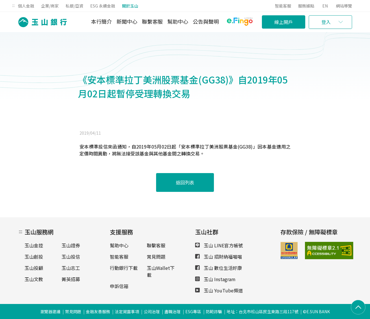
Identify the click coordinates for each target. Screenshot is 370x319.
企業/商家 (50, 6)
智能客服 (283, 6)
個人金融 (26, 6)
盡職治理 (172, 311)
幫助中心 (177, 21)
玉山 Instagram (215, 279)
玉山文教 (34, 279)
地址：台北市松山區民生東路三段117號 (262, 311)
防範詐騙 (214, 311)
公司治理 (152, 311)
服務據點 (306, 6)
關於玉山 (130, 6)
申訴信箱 (119, 286)
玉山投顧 (34, 267)
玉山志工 (71, 267)
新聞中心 (126, 21)
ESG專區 (193, 311)
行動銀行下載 (124, 267)
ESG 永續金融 (102, 6)
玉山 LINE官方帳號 (219, 245)
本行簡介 (101, 21)
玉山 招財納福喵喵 (218, 256)
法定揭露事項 (127, 311)
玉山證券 (71, 245)
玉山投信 (71, 256)
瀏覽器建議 (50, 311)
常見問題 (156, 256)
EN (325, 6)
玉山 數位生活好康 (218, 267)
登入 (326, 21)
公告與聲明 (206, 21)
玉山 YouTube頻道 (219, 290)
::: (13, 5)
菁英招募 (71, 279)
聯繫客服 (152, 21)
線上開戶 (283, 21)
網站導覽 (344, 6)
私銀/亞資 (74, 6)
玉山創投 (34, 256)
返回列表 (185, 182)
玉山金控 (34, 245)
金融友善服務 (98, 311)
